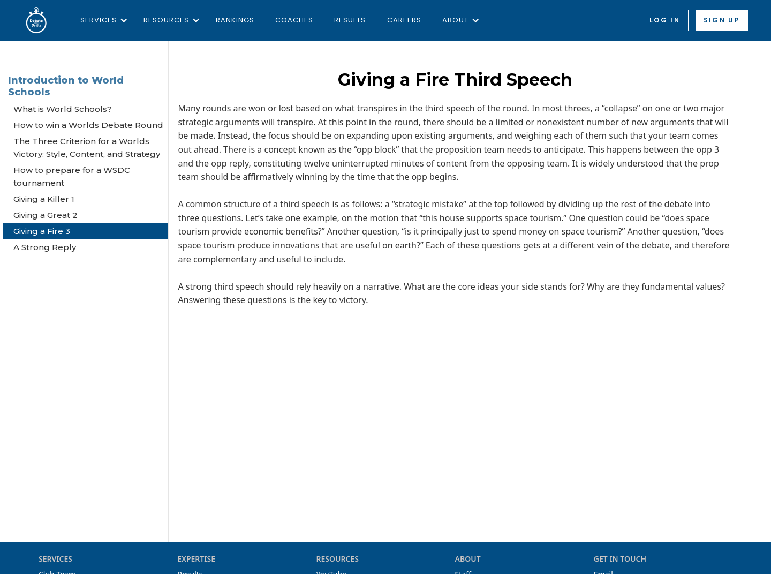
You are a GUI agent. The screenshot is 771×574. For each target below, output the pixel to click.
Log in (664, 20)
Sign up (722, 20)
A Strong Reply (44, 247)
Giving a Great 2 (45, 215)
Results (350, 20)
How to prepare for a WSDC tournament (71, 176)
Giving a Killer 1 (43, 199)
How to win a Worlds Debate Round (88, 125)
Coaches (294, 20)
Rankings (235, 20)
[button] (101, 20)
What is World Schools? (62, 109)
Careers (404, 20)
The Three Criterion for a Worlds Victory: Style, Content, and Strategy (86, 147)
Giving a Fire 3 (41, 231)
